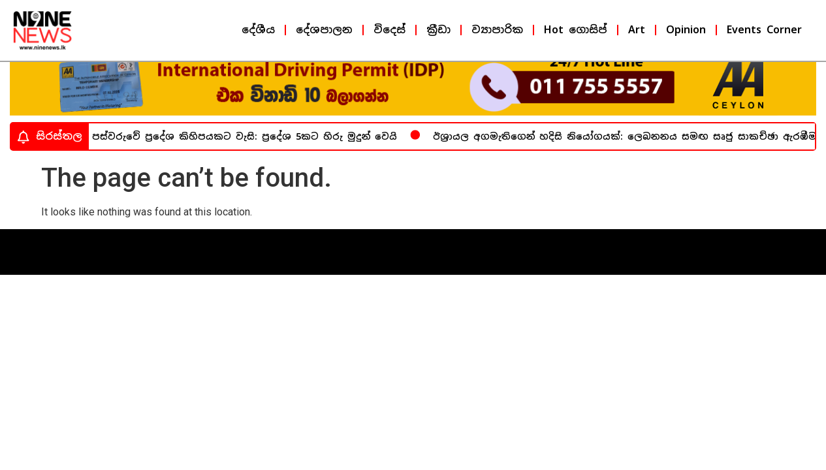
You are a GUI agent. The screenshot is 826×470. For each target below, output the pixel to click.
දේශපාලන (324, 30)
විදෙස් (389, 30)
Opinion (686, 30)
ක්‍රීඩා (438, 30)
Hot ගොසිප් (575, 30)
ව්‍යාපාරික (497, 30)
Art (636, 30)
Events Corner (764, 30)
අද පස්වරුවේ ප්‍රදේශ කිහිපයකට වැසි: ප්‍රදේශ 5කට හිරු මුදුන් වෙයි (239, 147)
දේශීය (258, 30)
